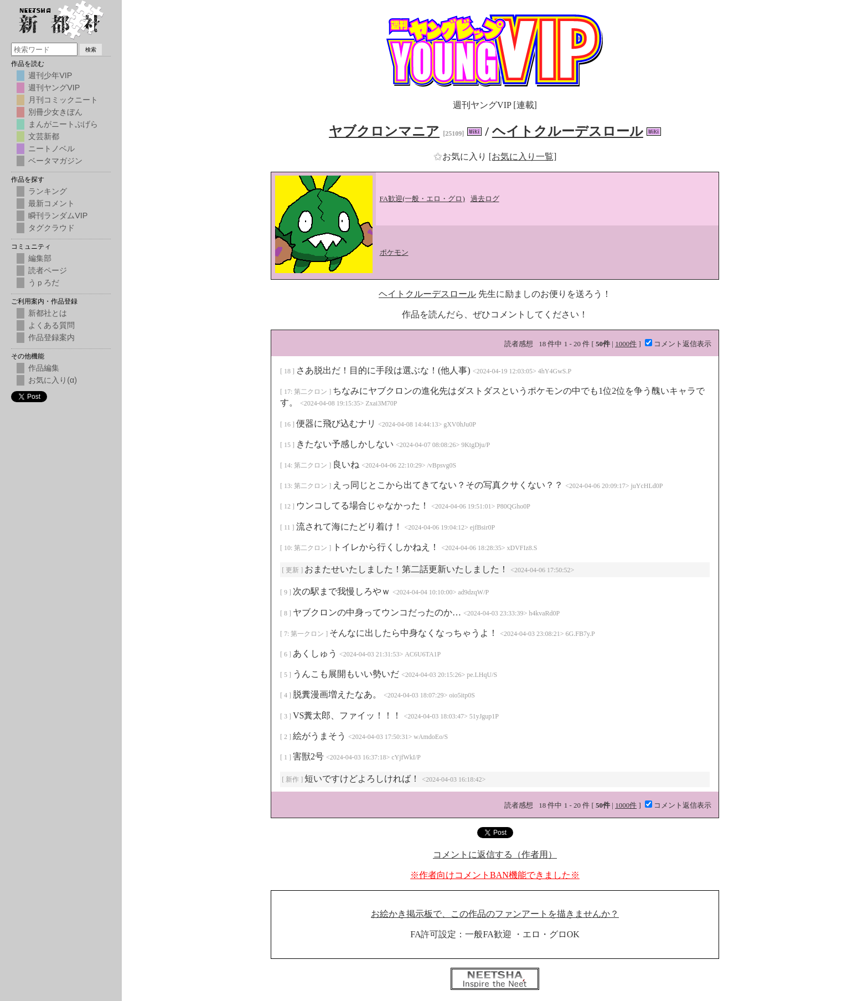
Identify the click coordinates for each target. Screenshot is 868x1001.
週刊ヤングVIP (54, 87)
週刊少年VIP (50, 75)
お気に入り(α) (52, 380)
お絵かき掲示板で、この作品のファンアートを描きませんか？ (495, 913)
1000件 (626, 344)
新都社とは (47, 313)
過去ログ (485, 198)
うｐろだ (43, 282)
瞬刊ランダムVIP (57, 215)
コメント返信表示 (678, 344)
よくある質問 (51, 325)
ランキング (47, 191)
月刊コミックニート (63, 99)
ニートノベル (51, 148)
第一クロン (308, 634)
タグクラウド (51, 227)
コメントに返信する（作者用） (495, 854)
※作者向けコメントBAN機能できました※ (495, 875)
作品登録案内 (51, 337)
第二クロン (311, 392)
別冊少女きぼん (55, 111)
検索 (90, 50)
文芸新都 (43, 136)
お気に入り (461, 156)
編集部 (39, 258)
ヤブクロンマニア (384, 131)
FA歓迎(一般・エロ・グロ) (422, 198)
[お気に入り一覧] (523, 156)
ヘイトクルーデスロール (567, 131)
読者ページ (47, 270)
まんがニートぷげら (63, 124)
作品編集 (43, 367)
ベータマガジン (55, 160)
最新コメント (51, 203)
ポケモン (394, 252)
